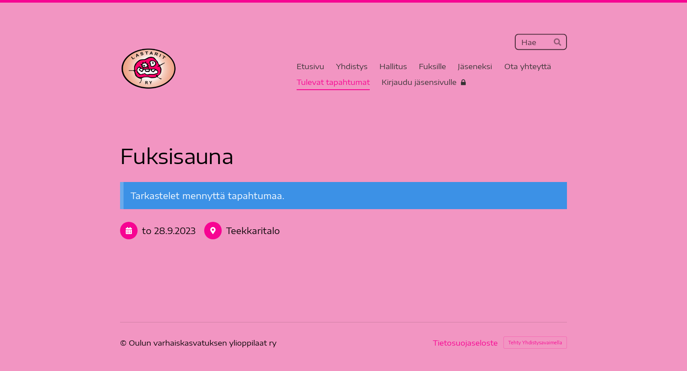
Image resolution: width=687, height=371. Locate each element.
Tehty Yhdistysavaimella (535, 342)
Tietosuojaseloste (465, 342)
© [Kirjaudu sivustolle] (124, 342)
